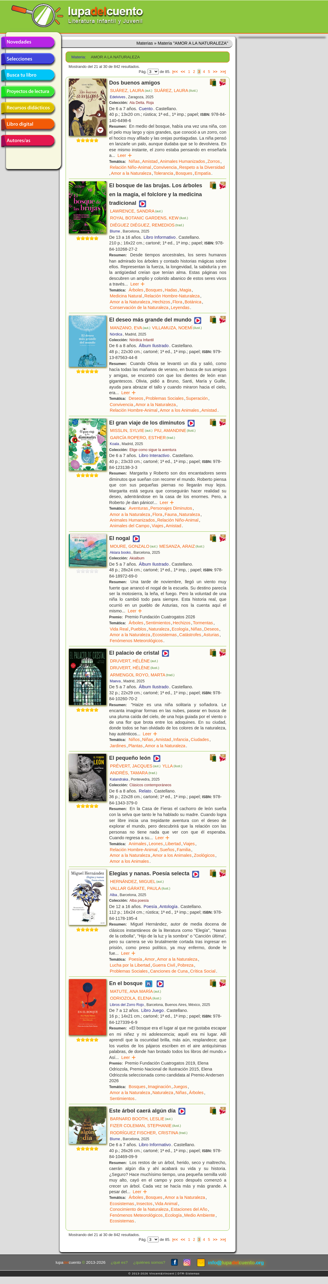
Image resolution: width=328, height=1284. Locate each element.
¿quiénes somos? (149, 1262)
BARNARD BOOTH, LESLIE (141, 1118)
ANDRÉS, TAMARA (133, 772)
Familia (184, 849)
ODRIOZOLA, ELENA (135, 998)
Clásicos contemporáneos (150, 785)
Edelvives (117, 97)
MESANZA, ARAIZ (181, 546)
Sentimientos (158, 622)
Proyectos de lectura (28, 92)
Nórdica (116, 334)
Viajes (157, 525)
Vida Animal (166, 1203)
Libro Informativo (160, 237)
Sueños (167, 849)
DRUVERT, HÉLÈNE (134, 661)
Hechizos (161, 301)
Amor (149, 959)
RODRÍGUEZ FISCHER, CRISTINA (149, 1132)
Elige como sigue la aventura (152, 450)
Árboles (136, 290)
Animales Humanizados (182, 161)
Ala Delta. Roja (141, 103)
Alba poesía (139, 900)
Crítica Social (203, 971)
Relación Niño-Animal (130, 167)
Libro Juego (152, 1010)
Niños (134, 739)
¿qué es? (119, 1262)
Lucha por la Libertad (130, 965)
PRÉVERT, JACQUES (135, 766)
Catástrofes (190, 634)
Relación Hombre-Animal (133, 410)
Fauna (171, 514)
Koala (114, 444)
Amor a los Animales (179, 410)
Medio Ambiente (199, 1215)
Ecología (180, 629)
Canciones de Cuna (169, 971)
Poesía (150, 906)
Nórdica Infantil (141, 340)
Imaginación (159, 1086)
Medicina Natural (126, 296)
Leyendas (180, 307)
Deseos (136, 398)
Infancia (180, 739)
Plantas (135, 745)
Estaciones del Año (189, 1209)
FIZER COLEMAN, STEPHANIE (145, 1125)
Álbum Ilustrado (154, 345)
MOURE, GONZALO (133, 546)
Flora (177, 301)
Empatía (203, 173)
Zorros (214, 161)
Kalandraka (119, 779)
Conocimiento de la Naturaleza (139, 1209)
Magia (185, 290)
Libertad (173, 843)
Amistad (149, 161)
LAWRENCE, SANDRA (136, 211)
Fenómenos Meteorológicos (136, 640)
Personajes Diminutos (171, 508)
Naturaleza (189, 514)
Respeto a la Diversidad (202, 167)
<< (183, 71)
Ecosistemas (164, 634)
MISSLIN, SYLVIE (131, 430)
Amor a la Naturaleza (131, 173)
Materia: (78, 57)
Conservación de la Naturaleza (139, 307)
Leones (156, 843)
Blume (115, 231)
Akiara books (120, 552)
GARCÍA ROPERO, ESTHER (142, 437)
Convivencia (165, 167)
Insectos (145, 1203)
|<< (175, 71)
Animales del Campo (129, 525)
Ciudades (200, 739)
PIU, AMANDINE (175, 430)
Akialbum (136, 558)
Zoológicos (204, 855)
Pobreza (185, 965)
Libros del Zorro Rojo (127, 1005)
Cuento (146, 108)
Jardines (118, 745)
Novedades (28, 43)
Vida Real (119, 629)
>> (215, 71)
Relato (145, 791)
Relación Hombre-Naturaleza (172, 296)
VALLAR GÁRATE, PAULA (140, 888)
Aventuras (138, 508)
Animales (137, 843)
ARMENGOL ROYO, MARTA (142, 675)
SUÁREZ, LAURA (131, 90)
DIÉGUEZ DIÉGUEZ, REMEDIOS (147, 225)
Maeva (115, 681)
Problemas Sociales (164, 398)
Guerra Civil (163, 965)
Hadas (171, 290)
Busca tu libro (28, 75)
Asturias (211, 634)
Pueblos (138, 629)
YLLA (172, 766)
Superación (197, 398)
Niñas (134, 161)
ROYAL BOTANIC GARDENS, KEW (149, 218)
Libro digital (28, 124)
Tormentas (203, 622)
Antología (168, 906)
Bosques (184, 173)
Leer (124, 155)
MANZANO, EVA (130, 327)
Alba (113, 895)
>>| (223, 71)
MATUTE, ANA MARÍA (135, 991)
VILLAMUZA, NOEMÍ (177, 327)
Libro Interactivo (154, 455)
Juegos (180, 1086)
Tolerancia (163, 173)
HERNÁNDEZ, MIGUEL (137, 881)
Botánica (193, 301)
